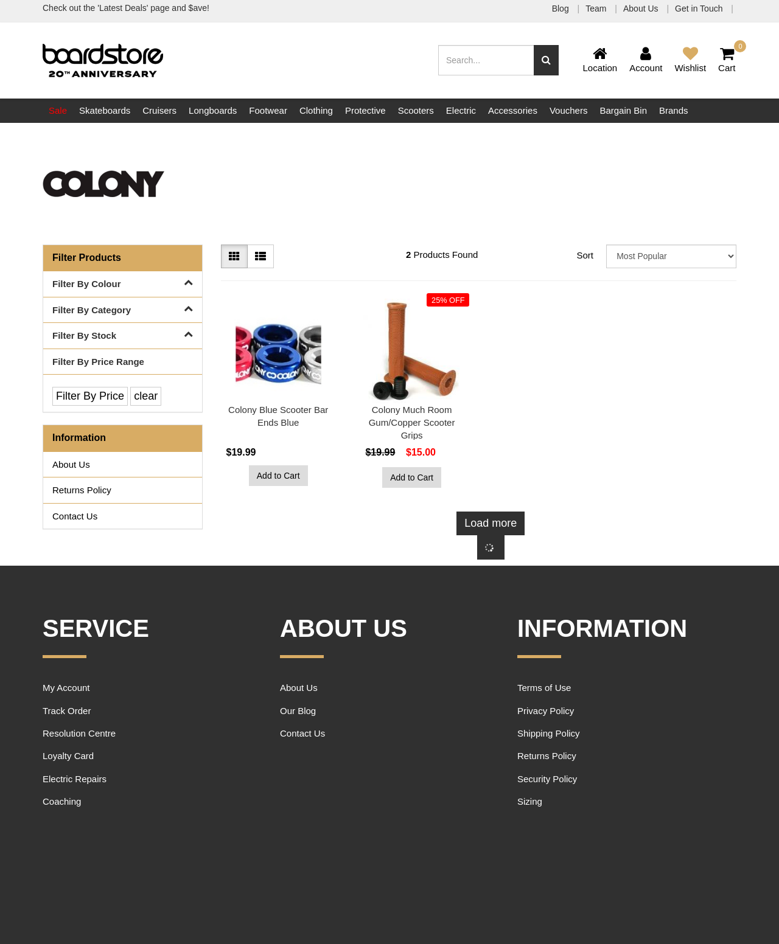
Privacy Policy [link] (545, 711)
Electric (461, 110)
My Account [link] (66, 687)
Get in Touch (700, 8)
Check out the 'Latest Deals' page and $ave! (126, 8)
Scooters (416, 110)
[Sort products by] (671, 256)
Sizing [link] (529, 801)
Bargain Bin (623, 110)
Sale (58, 110)
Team (597, 8)
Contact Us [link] (74, 516)
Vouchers (569, 110)
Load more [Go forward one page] (490, 523)
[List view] (260, 257)
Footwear (268, 110)
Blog (561, 8)
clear (146, 396)
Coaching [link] (62, 801)
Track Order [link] (67, 711)
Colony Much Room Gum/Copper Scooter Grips (412, 422)
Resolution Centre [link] (79, 733)
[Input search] (486, 60)
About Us (641, 8)
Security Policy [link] (547, 779)
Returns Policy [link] (81, 490)
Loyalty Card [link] (68, 756)
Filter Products (86, 257)
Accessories (512, 110)
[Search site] (546, 60)
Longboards (213, 110)
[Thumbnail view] (234, 257)
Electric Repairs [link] (75, 779)
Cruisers (159, 110)
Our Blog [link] (298, 711)
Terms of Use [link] (544, 687)
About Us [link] (71, 464)
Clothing (316, 110)
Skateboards (104, 110)
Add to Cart (278, 476)
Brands (673, 110)
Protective (365, 110)
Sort (584, 255)
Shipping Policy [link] (548, 733)
